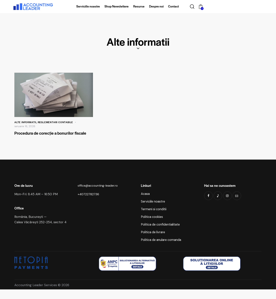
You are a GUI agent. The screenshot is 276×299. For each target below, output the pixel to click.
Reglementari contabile (56, 122)
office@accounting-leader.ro (99, 192)
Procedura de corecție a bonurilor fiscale (50, 136)
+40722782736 (89, 201)
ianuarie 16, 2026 (24, 126)
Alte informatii (25, 122)
